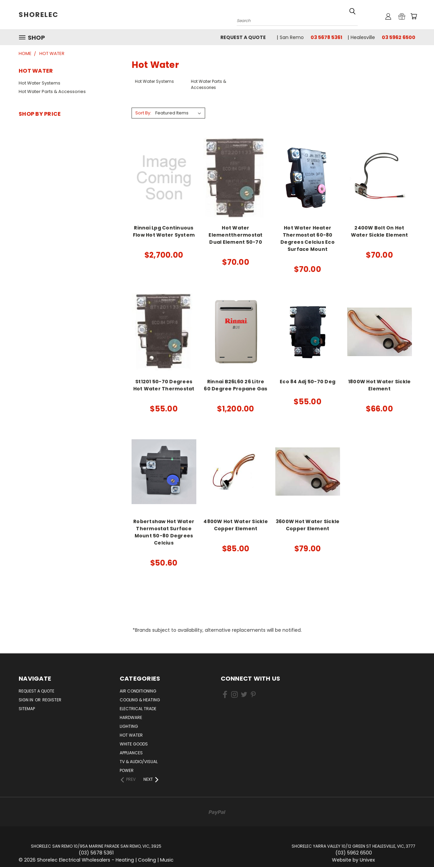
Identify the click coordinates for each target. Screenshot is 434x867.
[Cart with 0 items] (413, 16)
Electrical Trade (138, 709)
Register (51, 700)
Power (127, 770)
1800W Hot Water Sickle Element (379, 385)
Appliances (131, 753)
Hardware (131, 717)
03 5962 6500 (398, 37)
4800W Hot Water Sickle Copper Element (235, 525)
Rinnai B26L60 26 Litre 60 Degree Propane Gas (235, 385)
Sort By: (143, 113)
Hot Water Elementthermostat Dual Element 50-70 (235, 234)
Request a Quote (243, 37)
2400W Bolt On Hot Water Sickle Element (379, 231)
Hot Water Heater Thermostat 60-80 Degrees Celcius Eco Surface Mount (307, 238)
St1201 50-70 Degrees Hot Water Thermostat (164, 385)
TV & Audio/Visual (139, 761)
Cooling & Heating (140, 700)
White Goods (134, 744)
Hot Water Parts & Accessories (52, 91)
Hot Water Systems (39, 83)
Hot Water (131, 735)
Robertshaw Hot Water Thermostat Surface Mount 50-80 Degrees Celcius (163, 532)
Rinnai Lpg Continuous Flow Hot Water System (164, 231)
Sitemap (27, 709)
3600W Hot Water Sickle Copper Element (308, 525)
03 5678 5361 (326, 37)
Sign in (26, 700)
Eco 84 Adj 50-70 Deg (307, 381)
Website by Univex (353, 859)
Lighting (129, 726)
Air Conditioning (138, 691)
